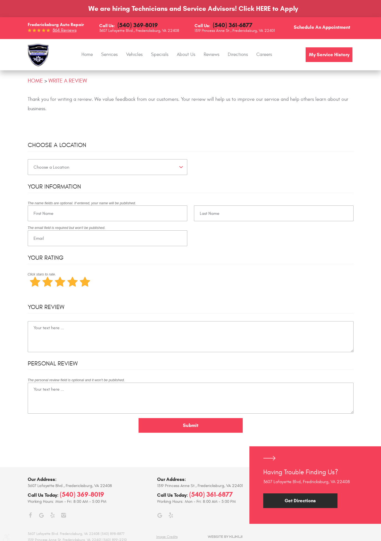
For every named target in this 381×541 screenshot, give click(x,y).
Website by (225, 537)
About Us (186, 54)
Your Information (54, 186)
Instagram (63, 515)
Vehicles (134, 54)
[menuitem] (87, 54)
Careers (264, 54)
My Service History (329, 55)
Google (41, 515)
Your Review (46, 307)
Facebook (30, 515)
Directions (238, 54)
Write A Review (67, 81)
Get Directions (300, 501)
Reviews (211, 54)
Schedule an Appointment (322, 27)
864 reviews (64, 30)
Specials (159, 54)
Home (87, 54)
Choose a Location (57, 145)
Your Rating (45, 257)
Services (109, 54)
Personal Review (53, 363)
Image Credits (167, 537)
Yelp (52, 515)
